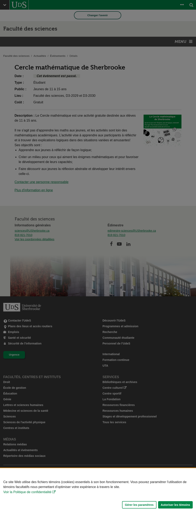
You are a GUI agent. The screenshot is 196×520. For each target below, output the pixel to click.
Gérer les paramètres (139, 504)
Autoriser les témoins (175, 504)
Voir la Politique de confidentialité (27, 492)
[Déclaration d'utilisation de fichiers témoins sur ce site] (98, 494)
